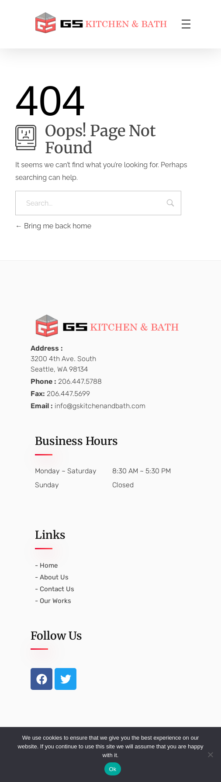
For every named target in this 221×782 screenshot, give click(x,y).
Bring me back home (53, 226)
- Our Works (53, 601)
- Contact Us (54, 589)
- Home (46, 565)
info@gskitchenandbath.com (100, 406)
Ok (112, 769)
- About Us (52, 577)
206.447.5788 (80, 381)
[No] (210, 754)
